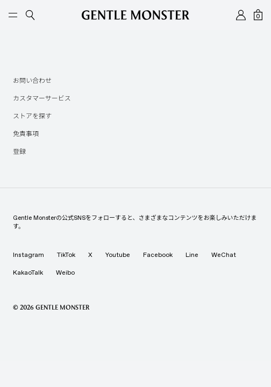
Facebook (158, 255)
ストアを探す (32, 116)
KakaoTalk (28, 272)
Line (192, 255)
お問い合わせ (32, 80)
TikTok (66, 255)
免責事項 (26, 134)
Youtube (117, 255)
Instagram (28, 255)
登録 (19, 151)
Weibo (65, 272)
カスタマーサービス (42, 98)
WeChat (223, 255)
